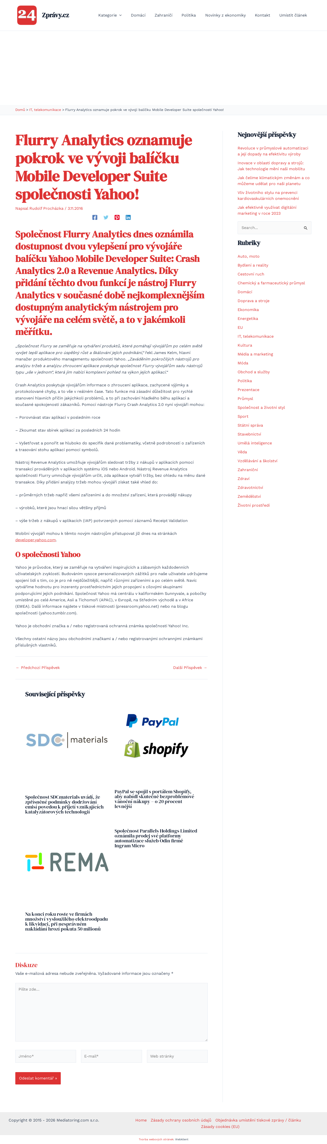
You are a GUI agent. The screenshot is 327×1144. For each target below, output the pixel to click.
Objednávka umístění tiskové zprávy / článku (258, 1120)
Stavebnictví (249, 434)
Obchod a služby (254, 372)
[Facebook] (94, 217)
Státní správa (250, 425)
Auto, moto (249, 256)
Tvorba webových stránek (156, 1139)
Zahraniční (248, 469)
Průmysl (245, 398)
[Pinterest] (117, 217)
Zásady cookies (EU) (220, 1126)
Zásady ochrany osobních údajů (181, 1120)
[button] (127, 15)
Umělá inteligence (255, 443)
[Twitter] (105, 217)
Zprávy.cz (55, 15)
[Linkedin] (128, 217)
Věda (242, 452)
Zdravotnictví (250, 487)
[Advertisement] (163, 68)
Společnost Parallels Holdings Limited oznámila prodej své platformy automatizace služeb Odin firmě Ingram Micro (156, 838)
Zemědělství (249, 496)
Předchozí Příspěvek (38, 668)
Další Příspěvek (190, 668)
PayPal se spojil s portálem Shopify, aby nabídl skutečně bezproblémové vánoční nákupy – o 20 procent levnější (154, 799)
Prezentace (248, 389)
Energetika (248, 318)
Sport (243, 416)
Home (141, 1120)
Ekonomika (248, 309)
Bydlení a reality (253, 265)
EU (240, 327)
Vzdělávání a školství (257, 460)
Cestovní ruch (251, 274)
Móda (243, 363)
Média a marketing (255, 354)
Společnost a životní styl (261, 407)
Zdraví (243, 478)
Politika (245, 380)
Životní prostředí (254, 505)
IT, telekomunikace (256, 336)
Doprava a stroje (253, 300)
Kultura (245, 345)
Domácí (245, 292)
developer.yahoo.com (35, 540)
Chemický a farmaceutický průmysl (271, 283)
